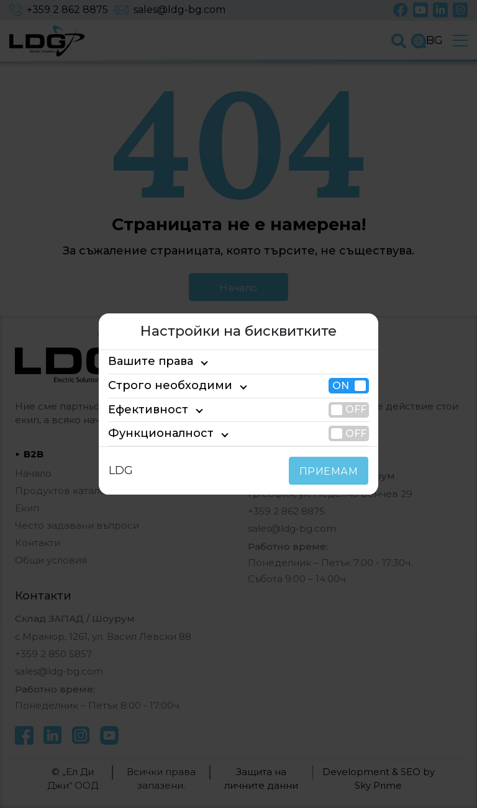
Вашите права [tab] (145, 362)
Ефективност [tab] (142, 409)
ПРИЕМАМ (331, 471)
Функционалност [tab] (151, 433)
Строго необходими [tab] (159, 385)
